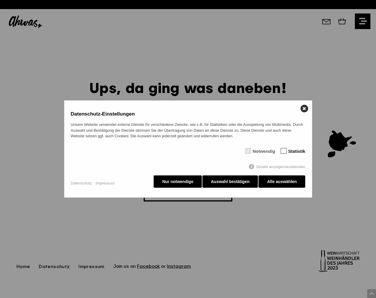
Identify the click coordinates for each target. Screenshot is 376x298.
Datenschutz (81, 183)
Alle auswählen (282, 183)
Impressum (105, 183)
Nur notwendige (174, 183)
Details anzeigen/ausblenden (280, 168)
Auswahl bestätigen (228, 183)
